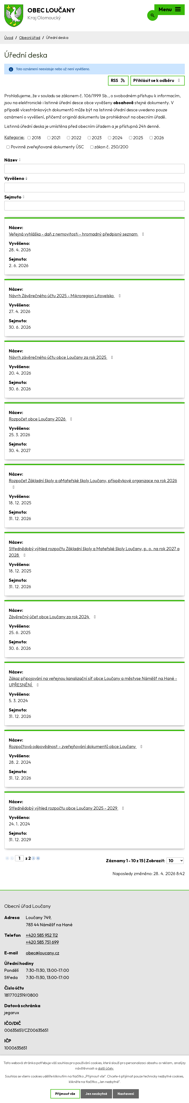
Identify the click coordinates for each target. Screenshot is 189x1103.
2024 (117, 137)
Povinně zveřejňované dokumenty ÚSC (47, 147)
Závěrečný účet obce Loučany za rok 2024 (53, 616)
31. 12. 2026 (20, 518)
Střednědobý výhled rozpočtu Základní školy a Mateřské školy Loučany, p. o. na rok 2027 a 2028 (94, 551)
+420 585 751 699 (42, 942)
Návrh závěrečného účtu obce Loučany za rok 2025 (62, 357)
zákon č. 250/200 (111, 147)
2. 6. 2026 (18, 265)
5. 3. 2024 (18, 700)
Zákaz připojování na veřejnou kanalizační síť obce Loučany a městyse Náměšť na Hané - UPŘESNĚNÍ (93, 681)
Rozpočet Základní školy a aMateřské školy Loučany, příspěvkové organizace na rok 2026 (93, 483)
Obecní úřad (29, 37)
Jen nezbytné (96, 1094)
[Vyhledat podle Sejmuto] (94, 205)
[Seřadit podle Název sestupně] (20, 160)
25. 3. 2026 (19, 434)
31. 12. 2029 (20, 839)
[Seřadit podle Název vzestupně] (20, 159)
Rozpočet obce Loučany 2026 (41, 418)
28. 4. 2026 (20, 249)
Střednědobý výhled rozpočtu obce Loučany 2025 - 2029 (67, 807)
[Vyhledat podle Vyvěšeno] (94, 187)
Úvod (8, 37)
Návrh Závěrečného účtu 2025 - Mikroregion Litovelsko (65, 295)
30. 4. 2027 (20, 450)
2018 (36, 137)
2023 (97, 137)
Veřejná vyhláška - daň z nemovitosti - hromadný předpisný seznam (77, 233)
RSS (116, 80)
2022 (76, 137)
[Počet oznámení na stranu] (175, 860)
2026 (159, 137)
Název (10, 159)
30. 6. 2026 (20, 326)
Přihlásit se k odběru (157, 80)
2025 (138, 137)
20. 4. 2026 (20, 372)
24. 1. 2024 (19, 823)
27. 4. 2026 (19, 311)
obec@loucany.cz (42, 952)
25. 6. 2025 (20, 632)
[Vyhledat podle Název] (94, 168)
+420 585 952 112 (42, 935)
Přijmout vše (64, 1094)
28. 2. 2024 (20, 761)
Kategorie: (14, 137)
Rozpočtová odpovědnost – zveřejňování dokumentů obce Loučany (76, 746)
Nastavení (126, 1094)
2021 (55, 137)
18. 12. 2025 (20, 502)
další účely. (106, 1068)
